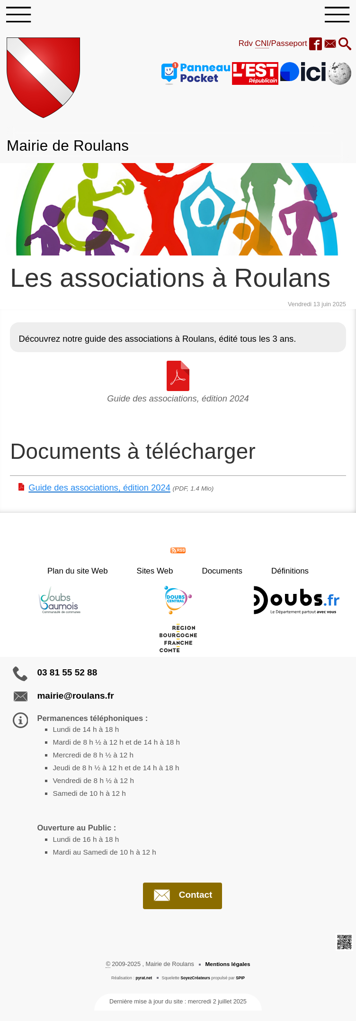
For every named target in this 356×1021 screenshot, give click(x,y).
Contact (183, 905)
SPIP (242, 988)
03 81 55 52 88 (67, 674)
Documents (216, 573)
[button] (344, 47)
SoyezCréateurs (196, 988)
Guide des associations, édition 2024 (99, 490)
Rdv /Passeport (267, 46)
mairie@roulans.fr (75, 697)
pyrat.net (142, 988)
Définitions (274, 573)
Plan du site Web (93, 573)
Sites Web (160, 573)
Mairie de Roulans (72, 147)
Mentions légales (228, 974)
